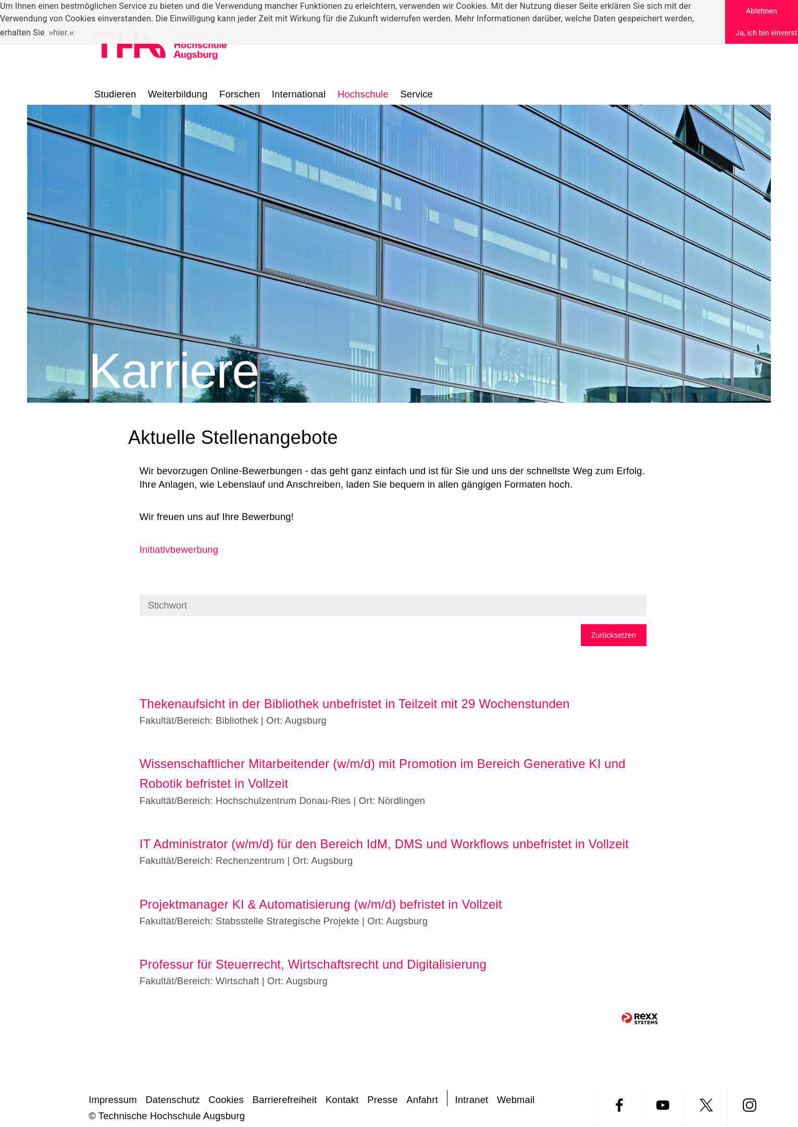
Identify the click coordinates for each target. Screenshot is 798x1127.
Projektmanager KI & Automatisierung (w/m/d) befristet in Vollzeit (321, 904)
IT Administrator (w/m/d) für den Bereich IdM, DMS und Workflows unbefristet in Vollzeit (384, 844)
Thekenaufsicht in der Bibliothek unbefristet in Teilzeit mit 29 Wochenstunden (355, 704)
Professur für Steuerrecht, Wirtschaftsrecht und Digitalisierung (313, 964)
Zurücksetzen (613, 635)
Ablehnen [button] (761, 11)
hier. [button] (61, 32)
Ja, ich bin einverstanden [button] (766, 33)
